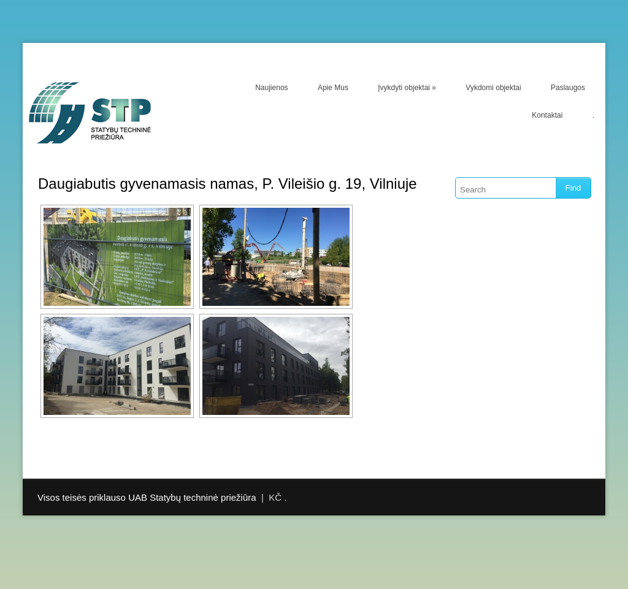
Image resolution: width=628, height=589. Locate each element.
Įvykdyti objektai (407, 87)
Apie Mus (333, 87)
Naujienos (271, 87)
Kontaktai (547, 115)
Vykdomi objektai (493, 87)
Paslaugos (568, 87)
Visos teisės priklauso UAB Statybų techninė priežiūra (146, 497)
